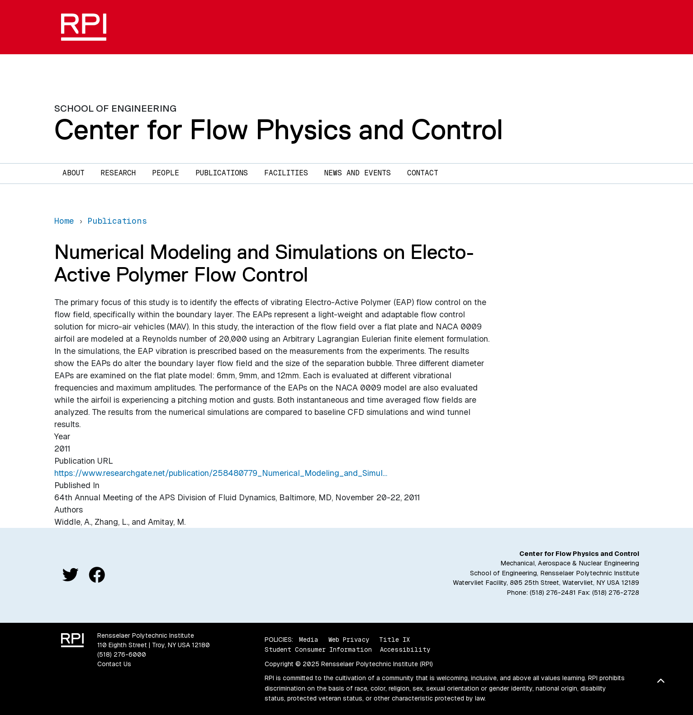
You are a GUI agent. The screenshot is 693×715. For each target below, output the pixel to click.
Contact (422, 173)
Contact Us (114, 664)
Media (308, 639)
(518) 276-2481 (553, 592)
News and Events (357, 173)
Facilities (286, 173)
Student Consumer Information (318, 649)
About (73, 173)
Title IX (394, 639)
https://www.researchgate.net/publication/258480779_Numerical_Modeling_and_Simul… (220, 473)
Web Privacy (348, 639)
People (165, 173)
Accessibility (405, 649)
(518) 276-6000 (121, 654)
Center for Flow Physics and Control (278, 129)
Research (118, 173)
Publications (221, 173)
